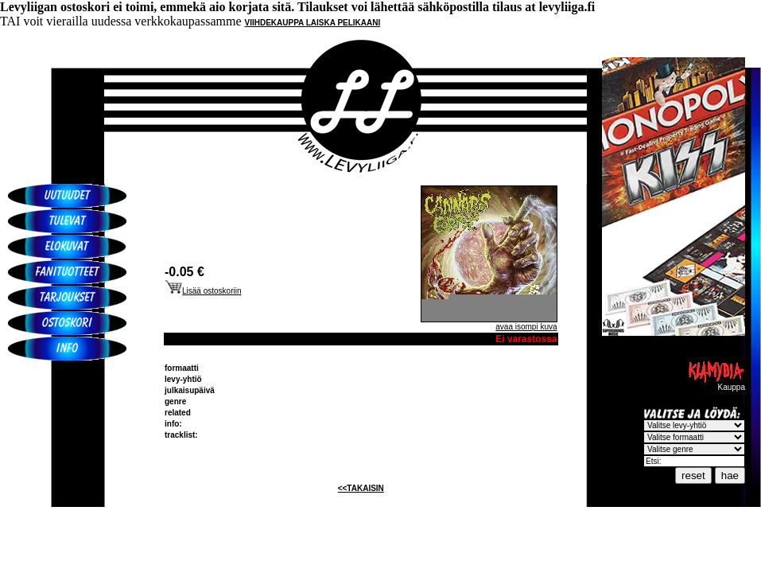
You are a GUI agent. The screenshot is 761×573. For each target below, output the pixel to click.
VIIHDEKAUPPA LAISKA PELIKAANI (313, 22)
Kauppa (715, 384)
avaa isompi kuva (526, 326)
